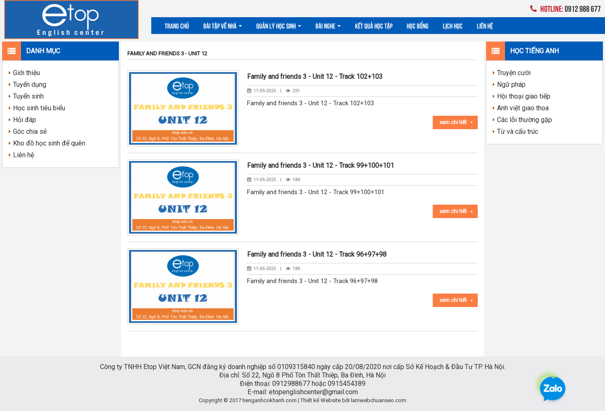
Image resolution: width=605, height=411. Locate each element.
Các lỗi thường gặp (524, 120)
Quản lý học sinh (278, 25)
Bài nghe (328, 25)
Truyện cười (514, 73)
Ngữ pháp (511, 84)
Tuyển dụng (29, 84)
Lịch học (453, 25)
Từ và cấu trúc (517, 131)
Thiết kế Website (320, 400)
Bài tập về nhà (222, 25)
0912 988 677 (565, 8)
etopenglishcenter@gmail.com (313, 392)
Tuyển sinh (28, 96)
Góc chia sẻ (30, 131)
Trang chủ (177, 25)
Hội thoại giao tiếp (523, 96)
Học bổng (418, 25)
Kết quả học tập (373, 25)
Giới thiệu (26, 73)
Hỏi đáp (24, 120)
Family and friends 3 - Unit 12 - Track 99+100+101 (320, 165)
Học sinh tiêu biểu (39, 108)
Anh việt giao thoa (523, 108)
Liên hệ (485, 25)
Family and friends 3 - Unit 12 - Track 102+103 (315, 77)
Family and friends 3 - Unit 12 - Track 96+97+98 (317, 254)
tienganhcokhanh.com (269, 400)
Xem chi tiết (453, 122)
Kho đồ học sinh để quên (49, 143)
